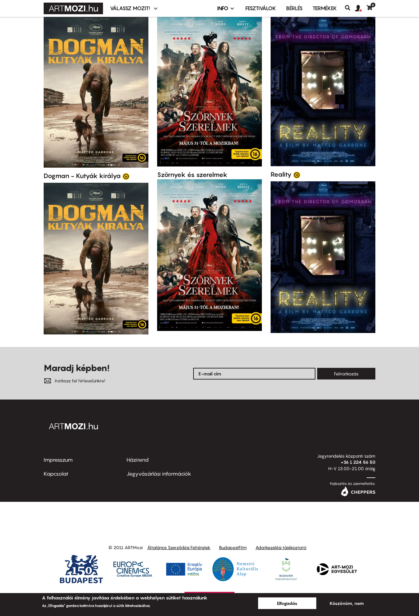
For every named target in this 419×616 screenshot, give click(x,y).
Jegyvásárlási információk (159, 474)
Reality (281, 174)
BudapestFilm (233, 547)
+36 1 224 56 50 (358, 462)
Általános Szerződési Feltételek (178, 547)
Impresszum (58, 460)
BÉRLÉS (294, 8)
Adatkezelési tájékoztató (280, 547)
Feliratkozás (346, 373)
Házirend (138, 460)
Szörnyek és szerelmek (192, 174)
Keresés (350, 8)
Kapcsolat (56, 474)
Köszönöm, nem (347, 603)
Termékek (325, 8)
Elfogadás (287, 603)
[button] (361, 8)
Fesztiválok (260, 8)
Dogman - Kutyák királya (82, 176)
